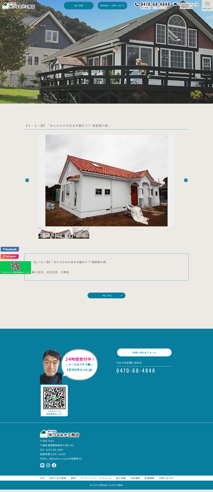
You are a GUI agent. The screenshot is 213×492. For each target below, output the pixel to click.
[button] (34, 180)
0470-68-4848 (136, 376)
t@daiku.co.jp (58, 461)
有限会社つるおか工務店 (111, 487)
